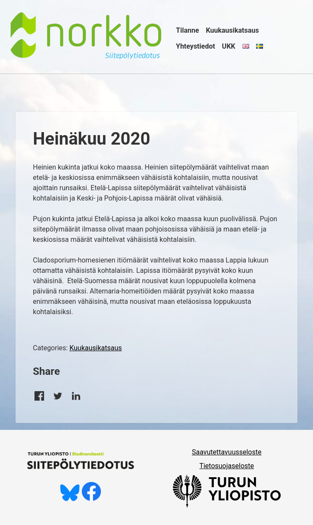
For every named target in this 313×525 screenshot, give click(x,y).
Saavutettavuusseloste (227, 452)
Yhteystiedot (195, 46)
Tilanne (187, 30)
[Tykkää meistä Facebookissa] (91, 499)
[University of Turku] (227, 505)
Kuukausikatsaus (232, 30)
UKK (228, 46)
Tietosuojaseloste (226, 466)
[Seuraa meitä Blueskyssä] (70, 499)
